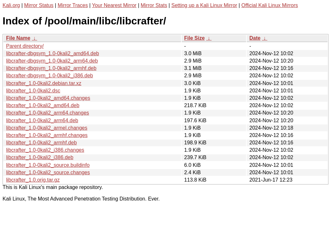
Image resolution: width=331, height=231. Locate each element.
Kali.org (11, 5)
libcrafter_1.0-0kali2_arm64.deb (42, 120)
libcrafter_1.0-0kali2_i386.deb (39, 157)
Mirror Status (39, 5)
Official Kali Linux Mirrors (269, 5)
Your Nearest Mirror (114, 5)
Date (255, 38)
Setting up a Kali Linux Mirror (204, 5)
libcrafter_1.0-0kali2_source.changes (48, 172)
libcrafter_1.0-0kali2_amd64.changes (48, 98)
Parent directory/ (25, 46)
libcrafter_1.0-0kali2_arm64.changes (47, 113)
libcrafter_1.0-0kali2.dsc (33, 90)
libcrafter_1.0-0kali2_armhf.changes (46, 135)
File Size (194, 38)
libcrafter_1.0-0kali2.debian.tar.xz (43, 83)
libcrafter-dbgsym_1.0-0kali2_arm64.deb (52, 61)
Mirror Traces (73, 5)
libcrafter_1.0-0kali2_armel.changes (46, 128)
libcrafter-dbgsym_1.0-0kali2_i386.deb (49, 75)
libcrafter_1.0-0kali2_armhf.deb (41, 142)
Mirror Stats (154, 5)
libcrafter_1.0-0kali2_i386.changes (45, 150)
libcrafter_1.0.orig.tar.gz (33, 180)
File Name (18, 38)
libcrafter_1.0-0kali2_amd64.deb (42, 105)
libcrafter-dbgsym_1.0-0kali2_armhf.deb (51, 68)
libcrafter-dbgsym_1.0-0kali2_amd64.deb (52, 53)
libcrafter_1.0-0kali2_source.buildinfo (48, 165)
